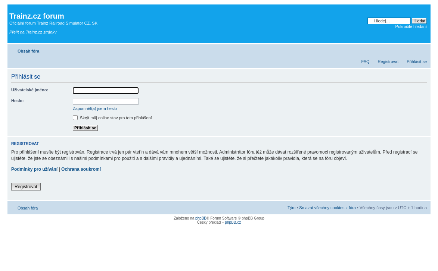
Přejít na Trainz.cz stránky (32, 32)
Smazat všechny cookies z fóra (327, 207)
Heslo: (17, 100)
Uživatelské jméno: (29, 90)
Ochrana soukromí (81, 169)
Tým (291, 207)
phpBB (200, 218)
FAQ (365, 61)
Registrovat (388, 61)
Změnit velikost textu (421, 49)
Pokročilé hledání (411, 26)
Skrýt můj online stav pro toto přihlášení (112, 118)
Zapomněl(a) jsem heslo (95, 108)
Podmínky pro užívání (34, 169)
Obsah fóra (28, 51)
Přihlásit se (417, 61)
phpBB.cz (233, 222)
